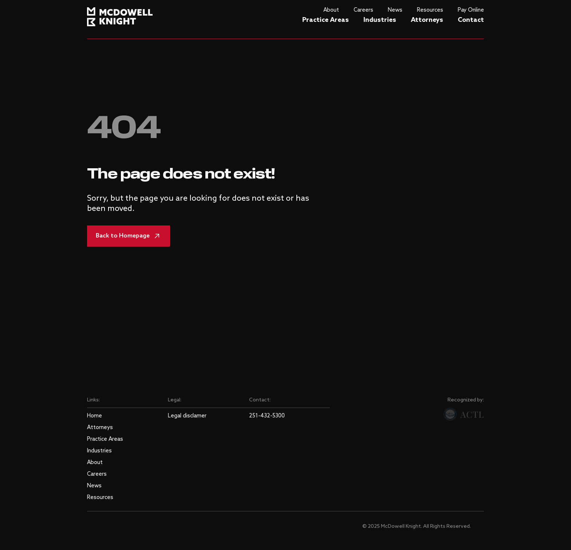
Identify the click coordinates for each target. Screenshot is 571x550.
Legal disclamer (187, 416)
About (331, 10)
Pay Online (471, 10)
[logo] (120, 15)
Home (94, 416)
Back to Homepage (128, 236)
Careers (363, 10)
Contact (471, 20)
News (395, 10)
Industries (379, 20)
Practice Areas (325, 20)
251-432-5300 (267, 416)
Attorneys (427, 20)
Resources (430, 10)
